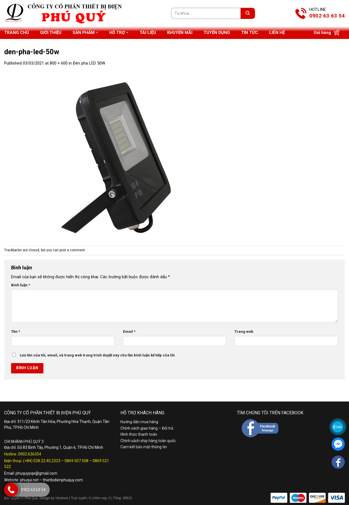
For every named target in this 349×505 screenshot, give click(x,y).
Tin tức (249, 32)
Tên (15, 331)
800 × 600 (59, 63)
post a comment (72, 250)
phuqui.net (29, 480)
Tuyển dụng (217, 32)
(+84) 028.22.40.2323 (41, 461)
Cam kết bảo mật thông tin (143, 447)
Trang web (243, 331)
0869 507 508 (76, 461)
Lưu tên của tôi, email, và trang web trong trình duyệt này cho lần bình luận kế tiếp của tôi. (98, 355)
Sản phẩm (85, 32)
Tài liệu (148, 32)
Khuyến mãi (179, 32)
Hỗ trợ (118, 32)
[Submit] (248, 13)
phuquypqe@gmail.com (36, 473)
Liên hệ (277, 32)
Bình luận (20, 285)
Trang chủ (16, 32)
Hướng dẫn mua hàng (139, 422)
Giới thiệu (50, 32)
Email (129, 331)
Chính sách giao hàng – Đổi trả (146, 428)
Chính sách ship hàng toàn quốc (148, 441)
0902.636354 (29, 454)
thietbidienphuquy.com (63, 480)
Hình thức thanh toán (138, 434)
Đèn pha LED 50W (89, 63)
